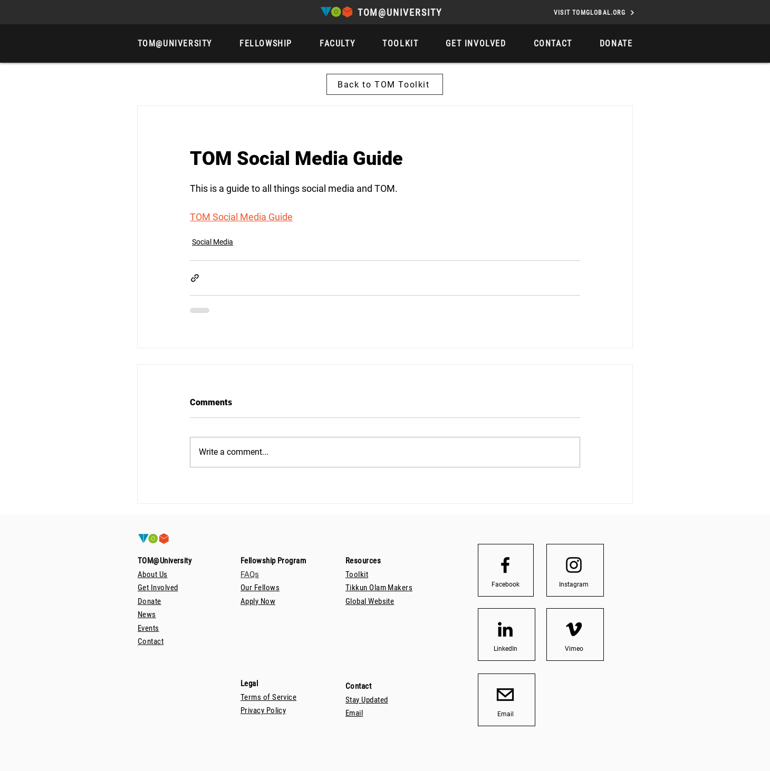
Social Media (212, 242)
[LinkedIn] (505, 648)
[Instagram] (573, 584)
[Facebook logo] (505, 564)
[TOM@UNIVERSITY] (400, 12)
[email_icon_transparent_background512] (505, 694)
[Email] (505, 714)
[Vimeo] (573, 648)
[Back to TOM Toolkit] (384, 84)
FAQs (249, 574)
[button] (616, 43)
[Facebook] (505, 584)
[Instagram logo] (573, 564)
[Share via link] (195, 278)
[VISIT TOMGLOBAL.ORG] (594, 12)
